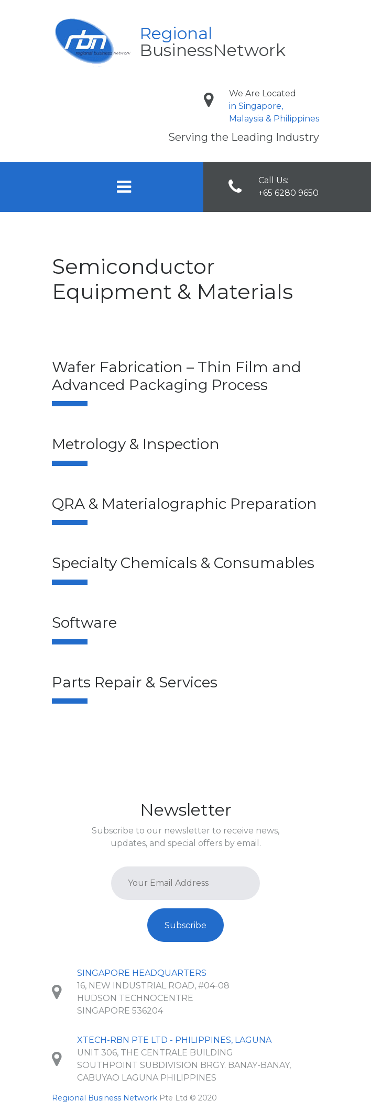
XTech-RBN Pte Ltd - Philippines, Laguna (174, 1040)
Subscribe (185, 925)
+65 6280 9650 (288, 193)
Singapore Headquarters (141, 973)
